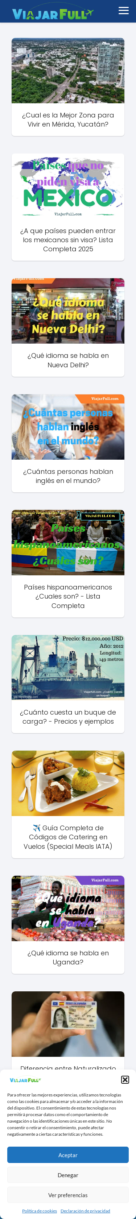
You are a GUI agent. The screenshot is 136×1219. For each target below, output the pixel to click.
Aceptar (68, 1155)
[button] (125, 1079)
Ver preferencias (68, 1195)
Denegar (68, 1175)
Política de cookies (39, 1211)
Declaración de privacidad (85, 1211)
